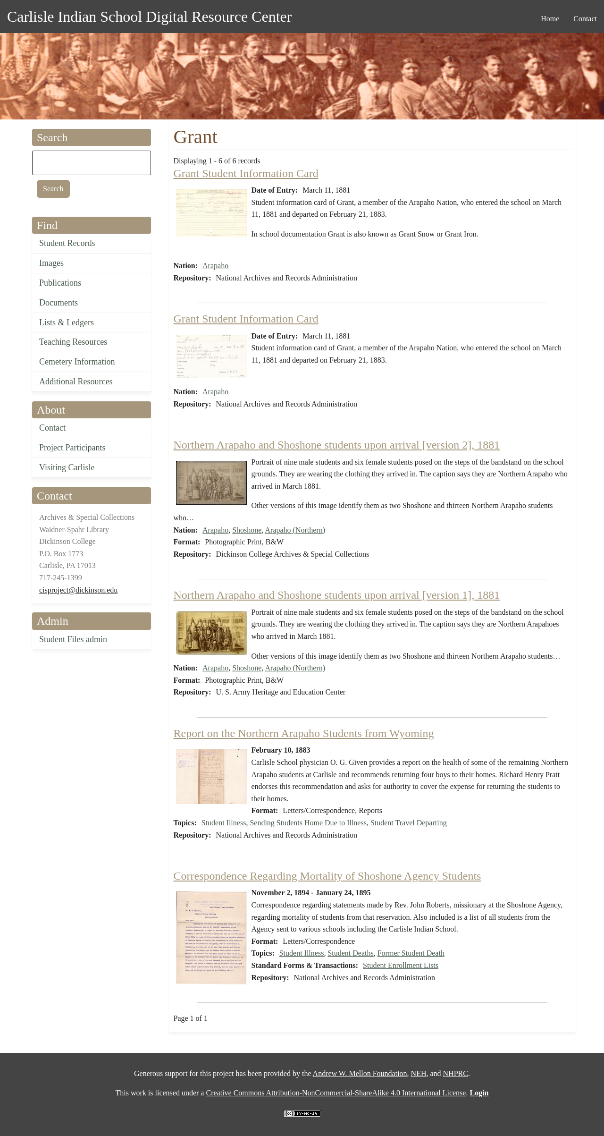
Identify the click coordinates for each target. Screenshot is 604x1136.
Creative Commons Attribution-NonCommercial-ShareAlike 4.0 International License (336, 1093)
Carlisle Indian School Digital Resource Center (149, 16)
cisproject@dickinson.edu (78, 590)
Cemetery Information (77, 361)
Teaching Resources (73, 342)
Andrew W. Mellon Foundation (360, 1073)
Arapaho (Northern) (295, 530)
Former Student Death (411, 953)
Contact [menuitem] (585, 19)
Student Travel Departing (408, 823)
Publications (60, 283)
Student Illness (223, 823)
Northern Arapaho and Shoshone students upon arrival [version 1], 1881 (337, 595)
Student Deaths (350, 953)
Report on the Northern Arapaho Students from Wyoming (304, 733)
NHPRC (455, 1073)
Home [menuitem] (550, 19)
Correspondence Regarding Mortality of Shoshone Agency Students (327, 876)
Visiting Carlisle (66, 467)
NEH (419, 1073)
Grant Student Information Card (246, 173)
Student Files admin (73, 639)
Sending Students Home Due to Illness (308, 823)
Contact (52, 427)
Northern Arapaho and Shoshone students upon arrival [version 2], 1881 (337, 445)
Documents (58, 302)
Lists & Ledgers (66, 322)
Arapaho (215, 266)
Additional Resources (75, 381)
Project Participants (72, 447)
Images (51, 263)
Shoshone (246, 530)
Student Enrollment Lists (400, 965)
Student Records (67, 243)
